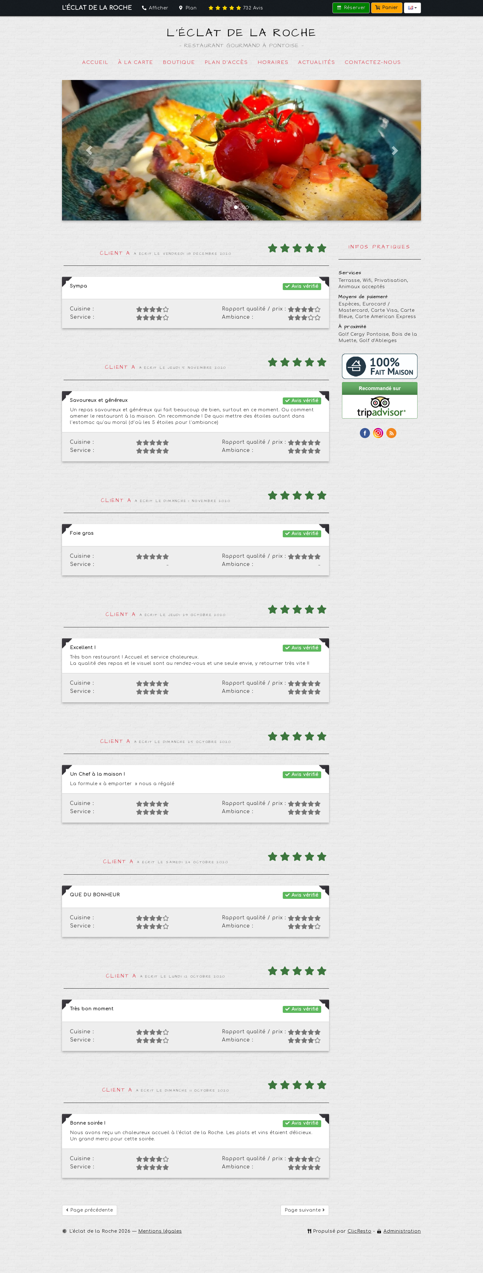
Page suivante (305, 1210)
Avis (235, 8)
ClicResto (360, 1231)
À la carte (135, 62)
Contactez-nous (373, 62)
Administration (402, 1231)
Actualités (316, 62)
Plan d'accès (226, 62)
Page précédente (89, 1210)
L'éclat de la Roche (242, 33)
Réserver (351, 7)
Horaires (273, 62)
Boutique (179, 62)
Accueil (95, 62)
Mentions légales (160, 1231)
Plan (188, 8)
